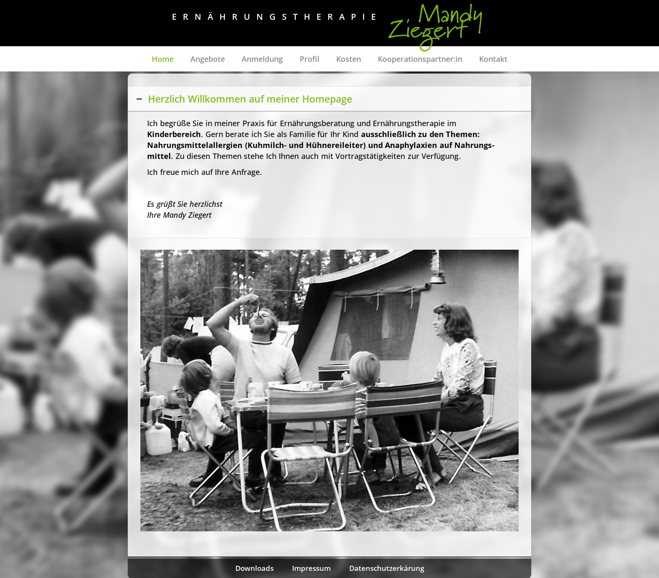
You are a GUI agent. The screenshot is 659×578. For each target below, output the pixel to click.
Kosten (348, 59)
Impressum (311, 568)
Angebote (207, 59)
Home (163, 59)
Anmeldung (262, 59)
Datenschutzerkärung (386, 568)
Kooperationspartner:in (420, 59)
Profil (309, 59)
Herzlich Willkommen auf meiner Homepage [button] (243, 99)
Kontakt (493, 59)
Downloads (254, 568)
